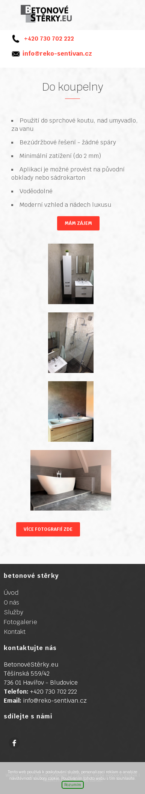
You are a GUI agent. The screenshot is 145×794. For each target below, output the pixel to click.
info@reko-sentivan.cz (57, 54)
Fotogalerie (20, 622)
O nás (11, 602)
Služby (13, 612)
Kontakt (15, 632)
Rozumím (72, 784)
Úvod (11, 593)
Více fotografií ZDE (48, 529)
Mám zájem (78, 223)
